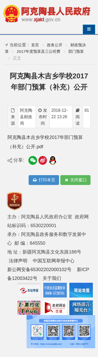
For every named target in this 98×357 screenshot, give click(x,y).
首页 (35, 45)
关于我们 (52, 278)
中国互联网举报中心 (54, 260)
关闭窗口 (75, 180)
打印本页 (43, 180)
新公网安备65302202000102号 (39, 269)
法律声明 (18, 260)
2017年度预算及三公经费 (38, 51)
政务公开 (54, 45)
